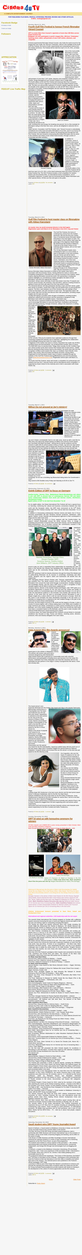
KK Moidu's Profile (6, 25)
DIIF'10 (34, 1174)
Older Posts (77, 1179)
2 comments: (48, 370)
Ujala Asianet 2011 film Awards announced (48, 630)
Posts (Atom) (41, 1183)
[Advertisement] (44, 201)
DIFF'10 (34, 1117)
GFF (33, 184)
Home (51, 1179)
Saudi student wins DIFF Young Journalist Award (52, 1124)
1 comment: (48, 621)
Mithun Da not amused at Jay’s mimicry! (47, 407)
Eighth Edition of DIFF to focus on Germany (49, 490)
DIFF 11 (34, 623)
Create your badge (6, 28)
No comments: (49, 182)
